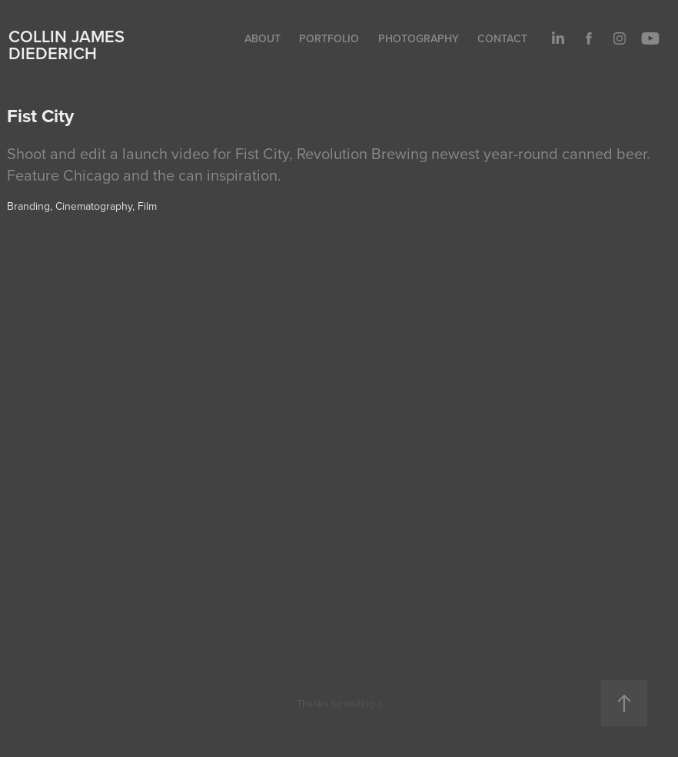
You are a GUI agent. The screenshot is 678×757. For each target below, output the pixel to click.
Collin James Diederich (66, 44)
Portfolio (329, 38)
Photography (418, 38)
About (262, 38)
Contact (502, 38)
